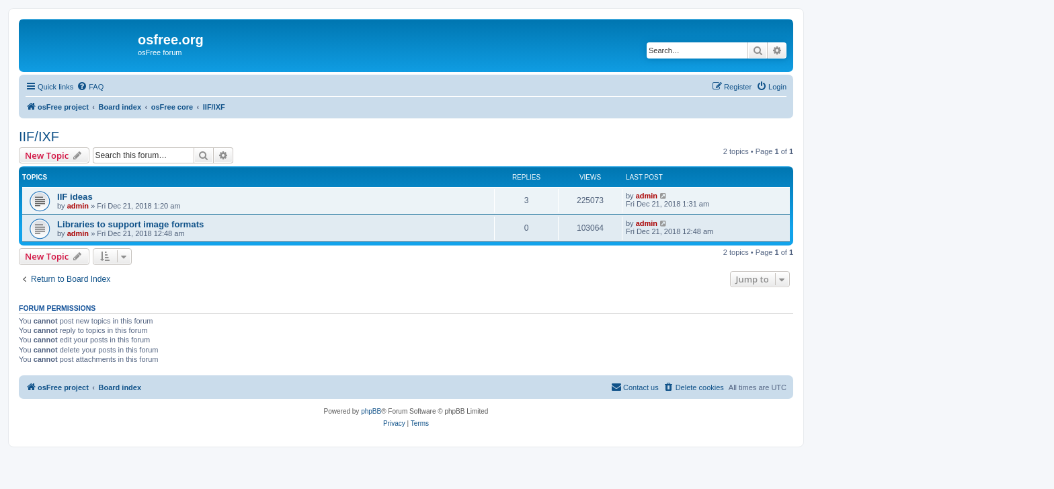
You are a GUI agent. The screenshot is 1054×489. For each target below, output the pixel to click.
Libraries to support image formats (130, 224)
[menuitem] (90, 87)
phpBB (371, 411)
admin (78, 206)
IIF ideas (75, 197)
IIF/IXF (39, 136)
